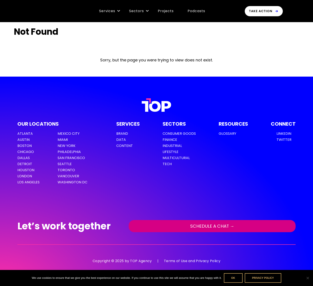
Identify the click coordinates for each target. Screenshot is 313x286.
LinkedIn (283, 133)
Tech (167, 163)
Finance (170, 139)
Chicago (25, 151)
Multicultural (176, 157)
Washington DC (72, 182)
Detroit (24, 163)
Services (107, 10)
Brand (122, 133)
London (24, 176)
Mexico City (69, 133)
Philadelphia (69, 151)
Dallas (23, 157)
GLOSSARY (227, 133)
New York (66, 145)
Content (124, 145)
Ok (233, 277)
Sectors (136, 10)
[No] (307, 278)
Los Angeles (28, 182)
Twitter (283, 139)
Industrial (172, 145)
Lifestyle (170, 151)
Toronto (66, 170)
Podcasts (196, 10)
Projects (166, 10)
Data (121, 139)
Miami (63, 139)
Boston (24, 145)
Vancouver (68, 176)
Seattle (65, 163)
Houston (25, 170)
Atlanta (25, 133)
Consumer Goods (179, 133)
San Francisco (71, 157)
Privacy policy (263, 277)
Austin (23, 139)
